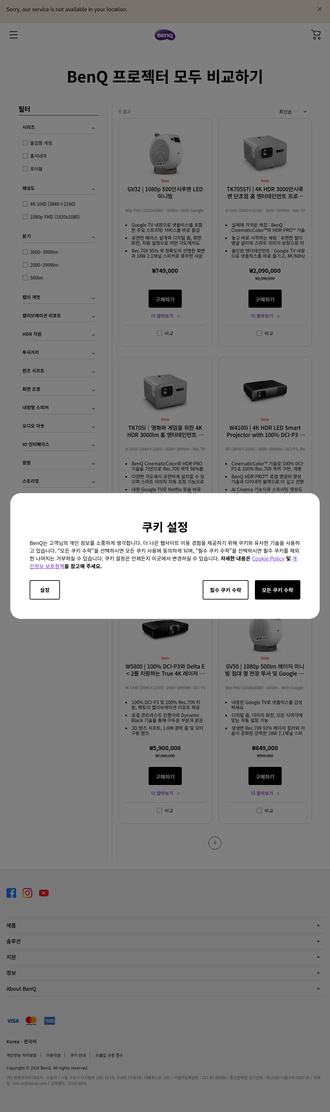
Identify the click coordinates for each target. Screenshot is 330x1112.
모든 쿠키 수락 (277, 590)
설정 (44, 590)
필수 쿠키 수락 (225, 590)
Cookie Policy (268, 558)
